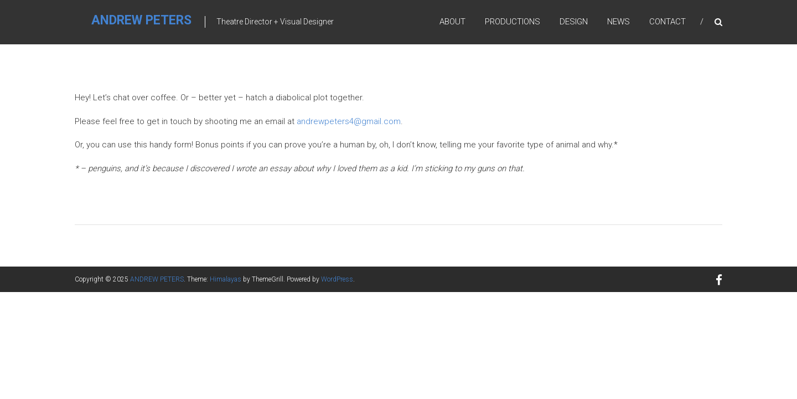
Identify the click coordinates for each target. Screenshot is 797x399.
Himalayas (225, 279)
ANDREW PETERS (141, 20)
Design (574, 22)
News (618, 22)
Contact (667, 22)
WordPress (337, 279)
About (452, 22)
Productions (512, 22)
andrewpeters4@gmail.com (349, 121)
